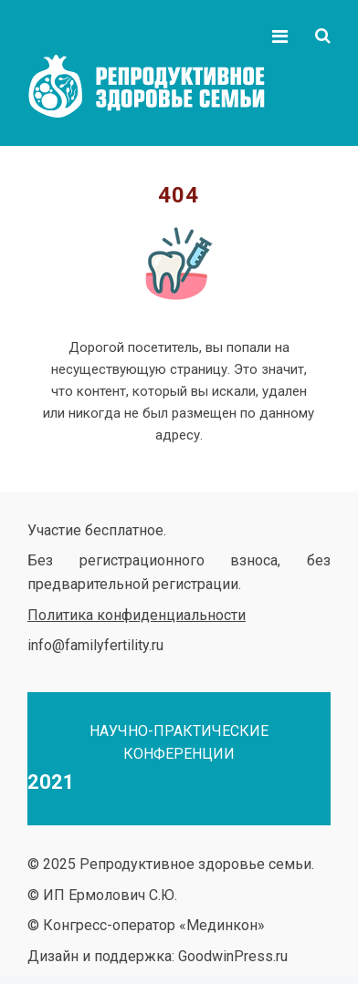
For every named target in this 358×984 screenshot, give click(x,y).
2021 (51, 782)
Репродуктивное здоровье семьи (164, 87)
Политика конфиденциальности (136, 615)
